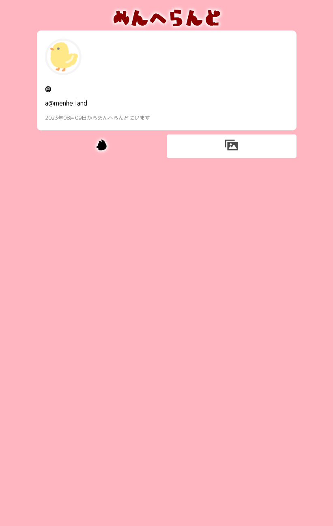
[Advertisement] (166, 219)
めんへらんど (166, 17)
